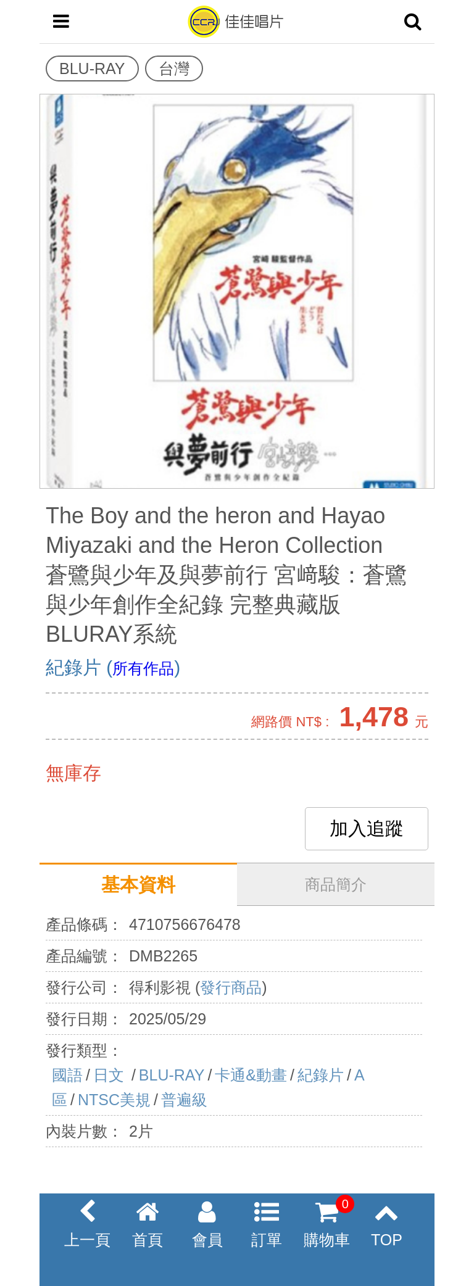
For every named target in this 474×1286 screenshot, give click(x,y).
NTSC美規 (114, 1099)
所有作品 (143, 668)
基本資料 (138, 884)
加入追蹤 (367, 828)
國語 (67, 1075)
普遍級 (184, 1099)
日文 (110, 1075)
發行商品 (231, 987)
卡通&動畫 (251, 1075)
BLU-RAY (172, 1075)
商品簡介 (336, 884)
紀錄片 (320, 1075)
